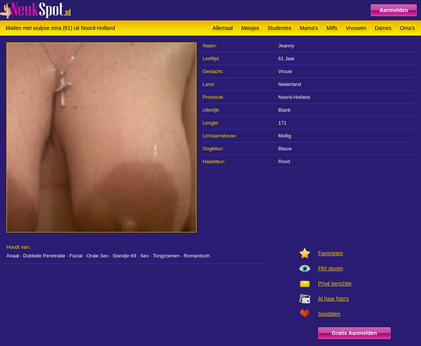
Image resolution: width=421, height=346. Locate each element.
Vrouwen (356, 28)
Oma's (407, 28)
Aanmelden (393, 10)
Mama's (309, 28)
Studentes (279, 28)
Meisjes (250, 28)
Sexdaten (329, 314)
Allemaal (222, 28)
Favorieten (330, 253)
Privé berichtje (335, 284)
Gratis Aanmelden (354, 333)
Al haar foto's (333, 299)
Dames (383, 28)
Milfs (331, 28)
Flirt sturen (330, 268)
